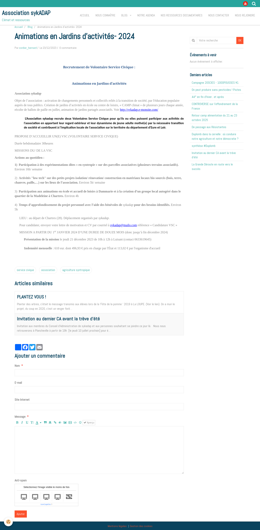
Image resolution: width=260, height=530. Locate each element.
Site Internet (22, 400)
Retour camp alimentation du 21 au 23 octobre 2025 (214, 117)
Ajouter (21, 514)
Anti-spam (21, 480)
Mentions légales (117, 526)
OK (239, 40)
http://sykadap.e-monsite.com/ (139, 109)
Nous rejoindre (245, 15)
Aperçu (89, 422)
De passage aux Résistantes (209, 127)
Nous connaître (105, 15)
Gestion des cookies (141, 526)
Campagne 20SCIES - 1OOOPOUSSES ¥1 (215, 83)
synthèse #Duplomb (203, 146)
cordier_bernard (28, 48)
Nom (17, 366)
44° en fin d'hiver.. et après (208, 97)
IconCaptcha (46, 504)
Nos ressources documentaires (181, 15)
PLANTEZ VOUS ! (31, 297)
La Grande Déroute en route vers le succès (212, 166)
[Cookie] (8, 521)
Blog (124, 15)
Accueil (85, 15)
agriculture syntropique (76, 270)
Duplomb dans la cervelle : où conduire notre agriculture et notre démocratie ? (215, 136)
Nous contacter (218, 15)
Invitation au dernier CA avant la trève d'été (58, 319)
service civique (25, 270)
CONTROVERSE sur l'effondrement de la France (215, 106)
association (48, 270)
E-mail (18, 383)
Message (20, 417)
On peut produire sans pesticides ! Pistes (216, 90)
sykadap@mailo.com (123, 225)
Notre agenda (146, 15)
